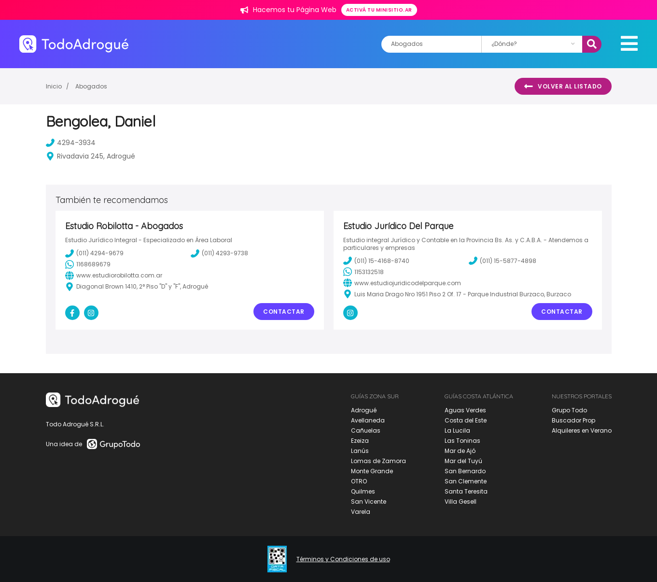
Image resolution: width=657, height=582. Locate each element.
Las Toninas (462, 440)
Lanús (360, 451)
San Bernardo (465, 471)
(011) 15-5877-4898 (502, 260)
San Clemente (466, 481)
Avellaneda (368, 420)
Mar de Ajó (460, 451)
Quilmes (363, 491)
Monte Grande (372, 471)
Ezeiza (360, 440)
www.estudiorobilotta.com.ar (113, 275)
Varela (360, 512)
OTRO (359, 481)
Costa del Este (466, 420)
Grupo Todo (569, 410)
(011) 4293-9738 (219, 253)
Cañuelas (365, 430)
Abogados (91, 86)
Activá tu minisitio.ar (379, 10)
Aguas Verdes (465, 410)
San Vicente (368, 501)
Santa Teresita (466, 491)
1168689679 (88, 264)
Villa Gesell (460, 501)
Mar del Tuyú (463, 461)
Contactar (284, 311)
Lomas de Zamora (378, 461)
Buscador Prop (573, 420)
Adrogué (364, 410)
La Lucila (457, 430)
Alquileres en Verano (582, 430)
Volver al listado (563, 86)
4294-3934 (71, 142)
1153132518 (363, 271)
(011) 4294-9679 (94, 253)
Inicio (54, 86)
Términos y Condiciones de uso (343, 559)
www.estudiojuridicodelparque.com (402, 282)
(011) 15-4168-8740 (376, 260)
